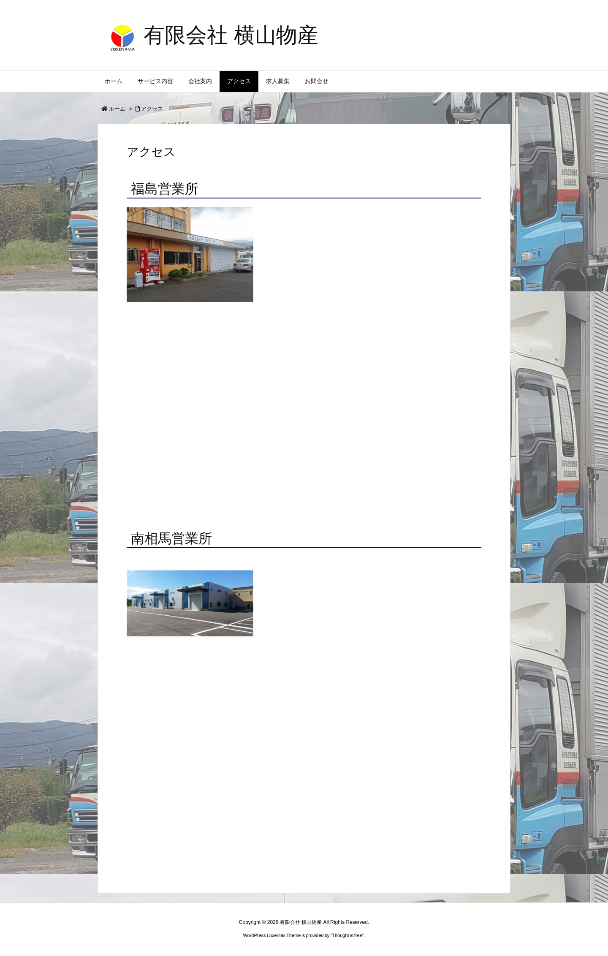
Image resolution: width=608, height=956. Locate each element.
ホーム (117, 109)
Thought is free (347, 935)
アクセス (152, 109)
